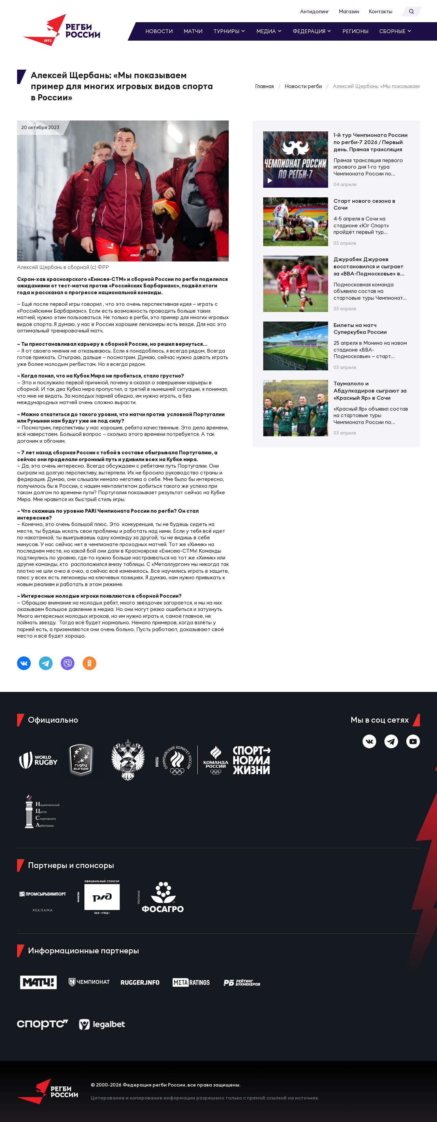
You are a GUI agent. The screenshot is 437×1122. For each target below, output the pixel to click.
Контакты (380, 11)
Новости (159, 31)
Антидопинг (314, 11)
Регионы (355, 31)
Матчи (193, 31)
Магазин (349, 11)
